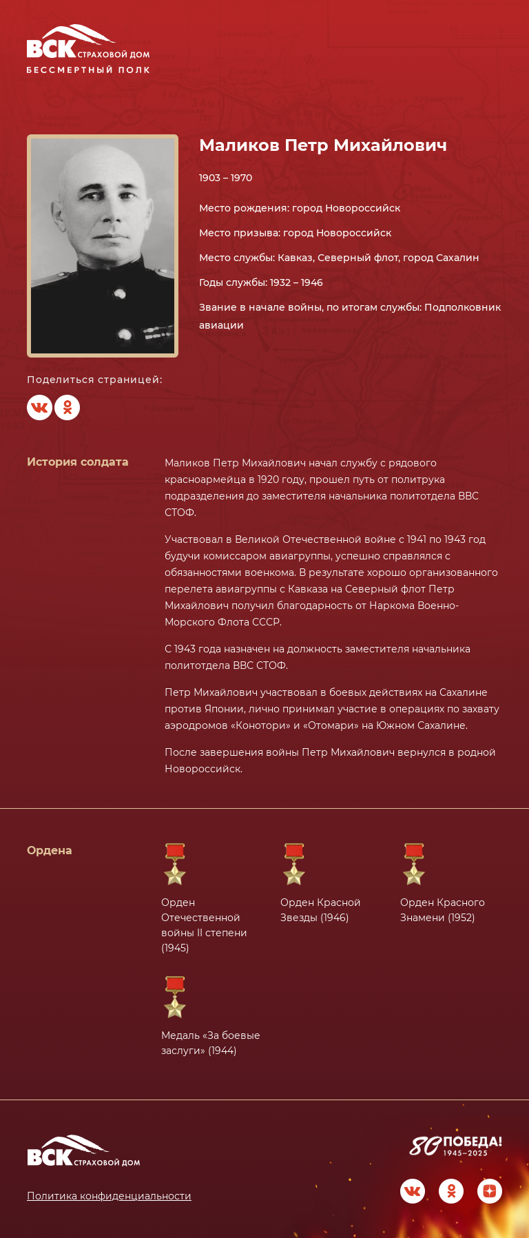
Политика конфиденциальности (109, 1196)
